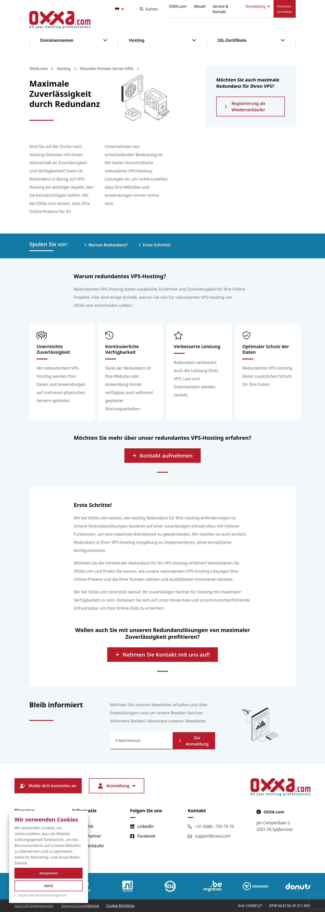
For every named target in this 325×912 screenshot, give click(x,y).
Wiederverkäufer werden (88, 848)
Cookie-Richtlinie (120, 905)
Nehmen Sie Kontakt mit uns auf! (162, 654)
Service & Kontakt (220, 9)
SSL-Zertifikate (232, 40)
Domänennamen (56, 40)
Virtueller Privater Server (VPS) (106, 68)
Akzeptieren (48, 873)
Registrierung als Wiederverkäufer (245, 106)
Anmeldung (258, 6)
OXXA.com (178, 6)
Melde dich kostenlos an (48, 786)
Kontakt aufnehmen (162, 455)
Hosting (136, 40)
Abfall (48, 886)
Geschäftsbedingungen (34, 905)
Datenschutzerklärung (80, 905)
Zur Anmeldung (194, 741)
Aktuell (199, 6)
